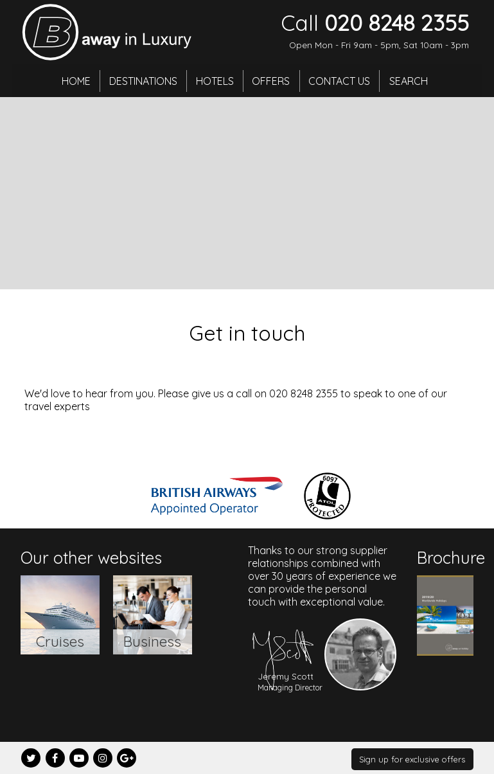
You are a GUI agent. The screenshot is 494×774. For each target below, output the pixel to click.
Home (71, 80)
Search (413, 80)
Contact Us (343, 80)
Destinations (141, 80)
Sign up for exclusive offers (412, 759)
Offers (273, 80)
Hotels (214, 80)
